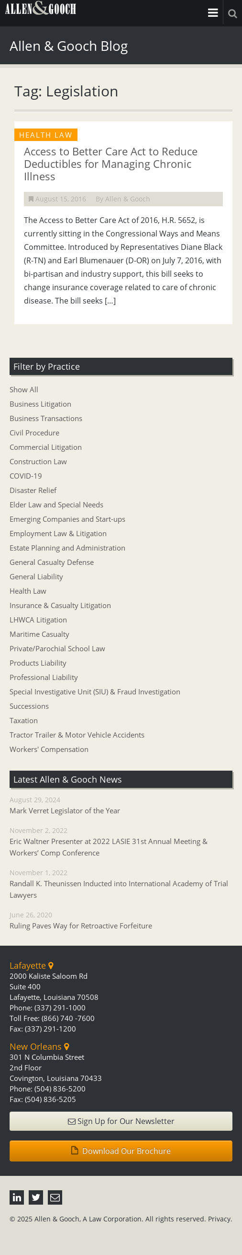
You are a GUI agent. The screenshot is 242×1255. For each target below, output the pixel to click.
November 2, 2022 (121, 842)
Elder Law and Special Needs (56, 504)
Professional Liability (44, 677)
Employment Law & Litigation (58, 533)
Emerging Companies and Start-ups (67, 519)
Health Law (28, 591)
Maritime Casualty (39, 634)
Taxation (24, 720)
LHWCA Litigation (38, 619)
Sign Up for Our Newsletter (121, 1121)
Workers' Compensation (49, 749)
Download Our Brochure (121, 1151)
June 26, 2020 (121, 920)
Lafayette (31, 965)
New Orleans (39, 1046)
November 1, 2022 (121, 884)
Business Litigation (40, 404)
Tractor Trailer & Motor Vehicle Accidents (77, 734)
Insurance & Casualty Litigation (60, 605)
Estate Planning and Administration (67, 547)
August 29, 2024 (121, 805)
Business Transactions (46, 418)
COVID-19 (26, 476)
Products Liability (38, 663)
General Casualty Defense (52, 562)
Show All (24, 389)
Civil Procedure (34, 432)
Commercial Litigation (46, 447)
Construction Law (38, 461)
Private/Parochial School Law (57, 648)
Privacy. (220, 1218)
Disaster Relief (33, 490)
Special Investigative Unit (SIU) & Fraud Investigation (95, 691)
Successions (29, 706)
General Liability (36, 576)
